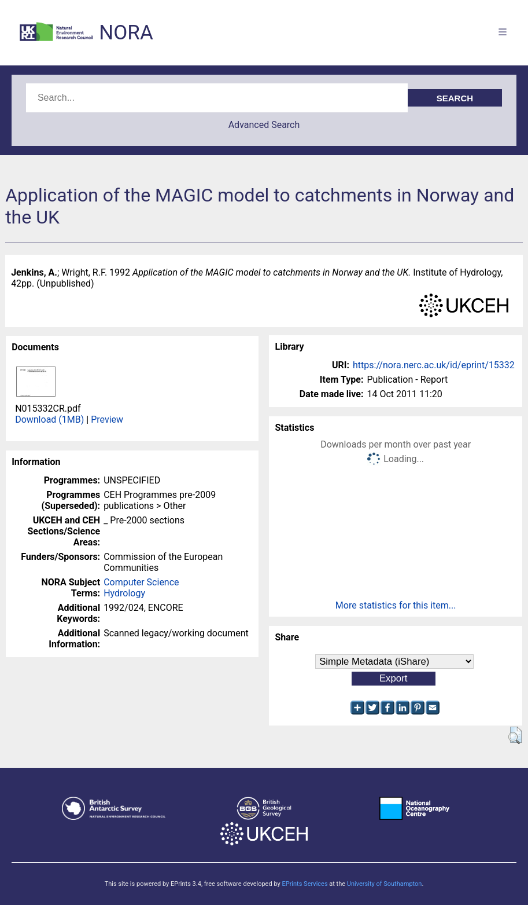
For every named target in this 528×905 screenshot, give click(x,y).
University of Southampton (384, 884)
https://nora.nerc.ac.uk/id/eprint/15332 (434, 365)
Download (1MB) (49, 419)
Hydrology (124, 593)
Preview (107, 419)
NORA (126, 33)
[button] (515, 735)
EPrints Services (304, 884)
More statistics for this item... (395, 605)
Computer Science (141, 582)
